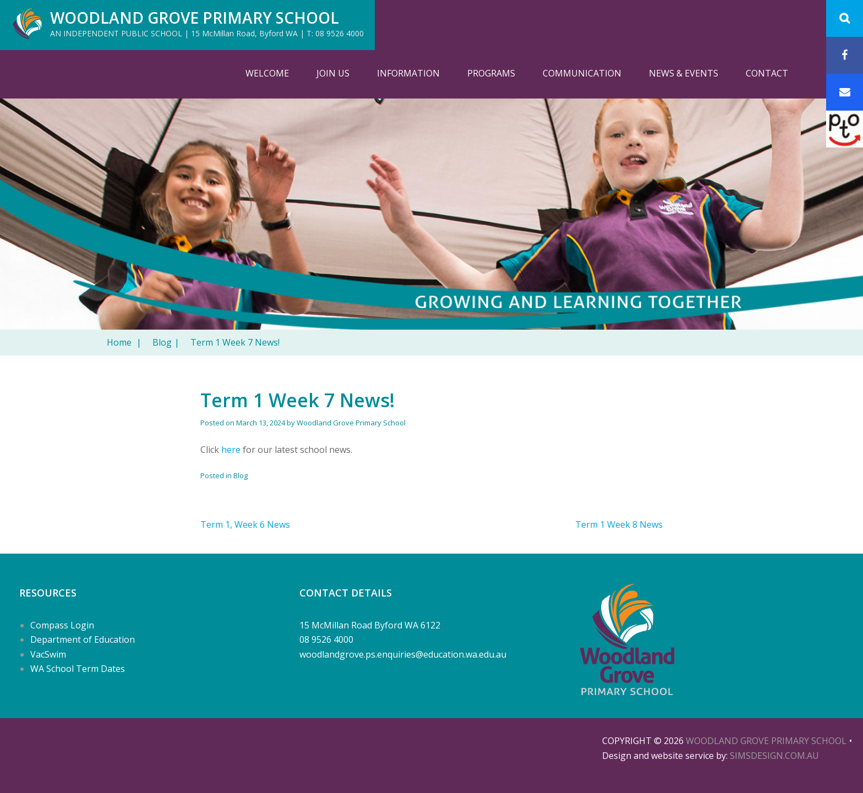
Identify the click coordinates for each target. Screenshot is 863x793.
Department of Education (82, 639)
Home (124, 342)
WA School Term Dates (77, 669)
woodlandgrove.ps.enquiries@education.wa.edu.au (402, 654)
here (231, 450)
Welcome (267, 73)
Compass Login (62, 625)
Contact (767, 73)
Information (408, 73)
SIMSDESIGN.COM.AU (774, 756)
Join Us (332, 73)
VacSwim (48, 654)
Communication (582, 73)
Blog (165, 342)
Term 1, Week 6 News (245, 524)
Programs (491, 73)
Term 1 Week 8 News (619, 524)
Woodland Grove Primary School (194, 17)
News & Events (683, 73)
